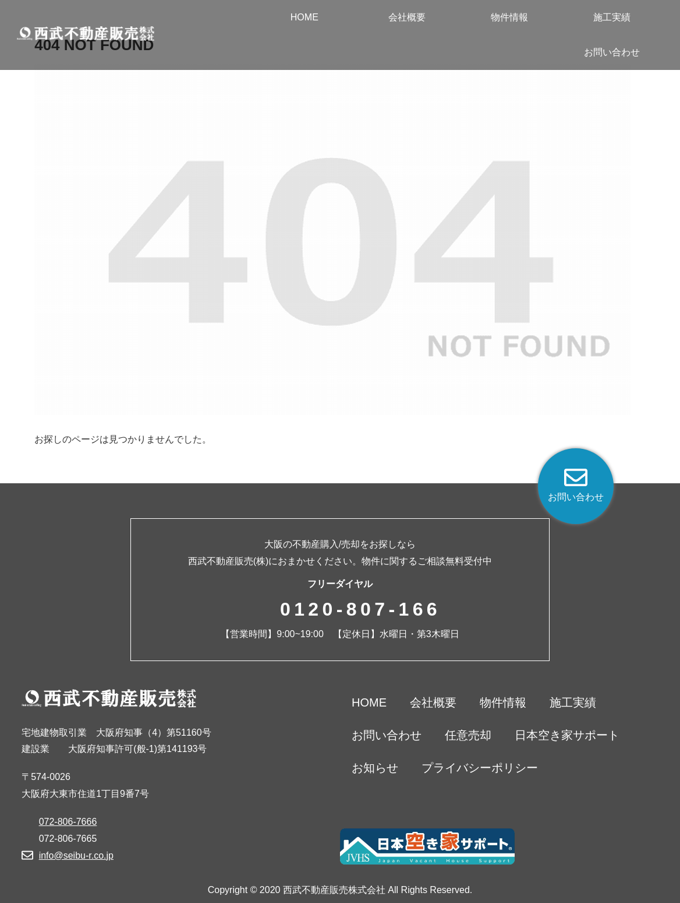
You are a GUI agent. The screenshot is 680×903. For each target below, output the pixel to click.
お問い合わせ (387, 735)
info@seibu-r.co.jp (76, 855)
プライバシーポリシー (480, 767)
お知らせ (375, 767)
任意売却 (468, 735)
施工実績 (573, 702)
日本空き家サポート (567, 735)
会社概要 (433, 702)
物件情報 (503, 702)
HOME (369, 702)
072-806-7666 (68, 822)
